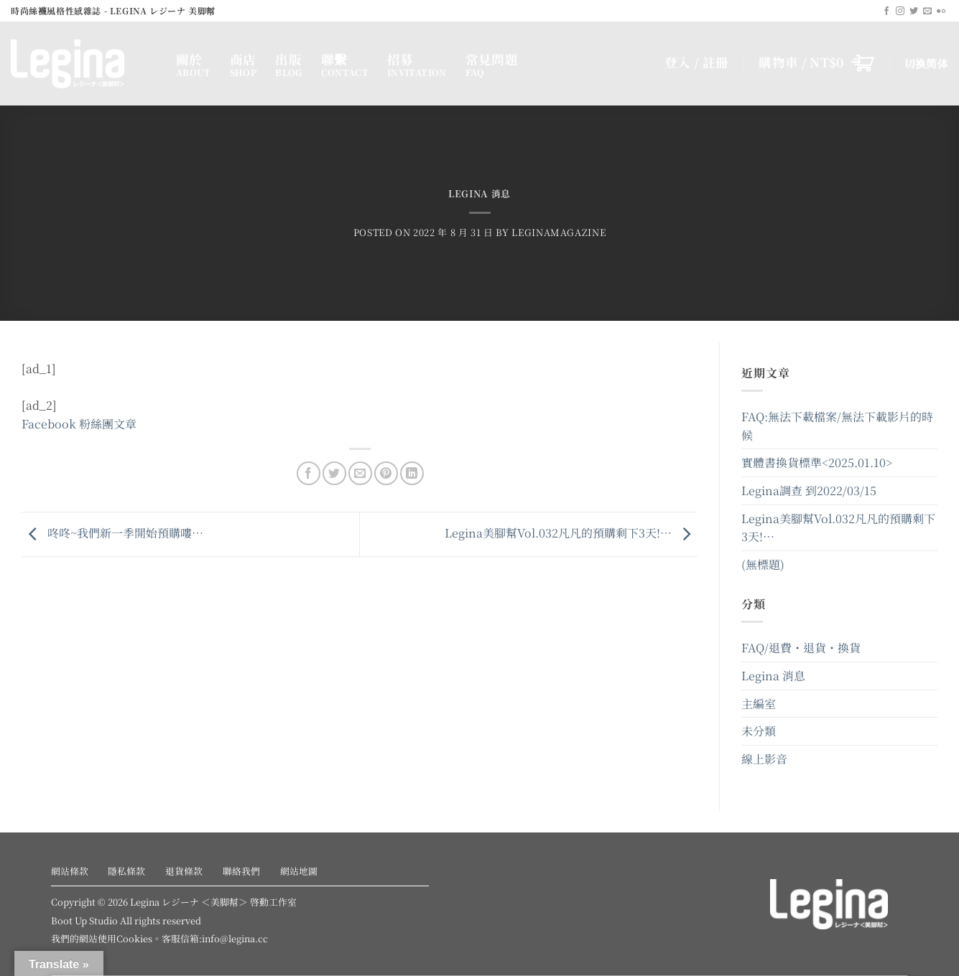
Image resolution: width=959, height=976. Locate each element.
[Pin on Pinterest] (386, 473)
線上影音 (764, 759)
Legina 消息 (479, 193)
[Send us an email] (927, 11)
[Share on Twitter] (334, 473)
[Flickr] (941, 11)
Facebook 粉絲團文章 (79, 424)
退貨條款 (184, 871)
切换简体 (926, 62)
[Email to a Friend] (360, 473)
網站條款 (69, 871)
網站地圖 (299, 871)
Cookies (134, 938)
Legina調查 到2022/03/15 (808, 490)
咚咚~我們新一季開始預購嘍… (112, 533)
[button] (816, 62)
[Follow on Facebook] (886, 11)
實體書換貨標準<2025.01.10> (816, 462)
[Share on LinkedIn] (412, 473)
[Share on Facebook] (308, 473)
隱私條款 (126, 871)
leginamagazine (558, 232)
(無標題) (762, 564)
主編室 (758, 703)
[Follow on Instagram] (900, 11)
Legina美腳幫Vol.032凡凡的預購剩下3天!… (571, 533)
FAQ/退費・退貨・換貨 (801, 647)
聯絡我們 (241, 871)
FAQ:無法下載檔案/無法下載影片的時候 (837, 426)
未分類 (758, 731)
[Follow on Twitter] (913, 11)
